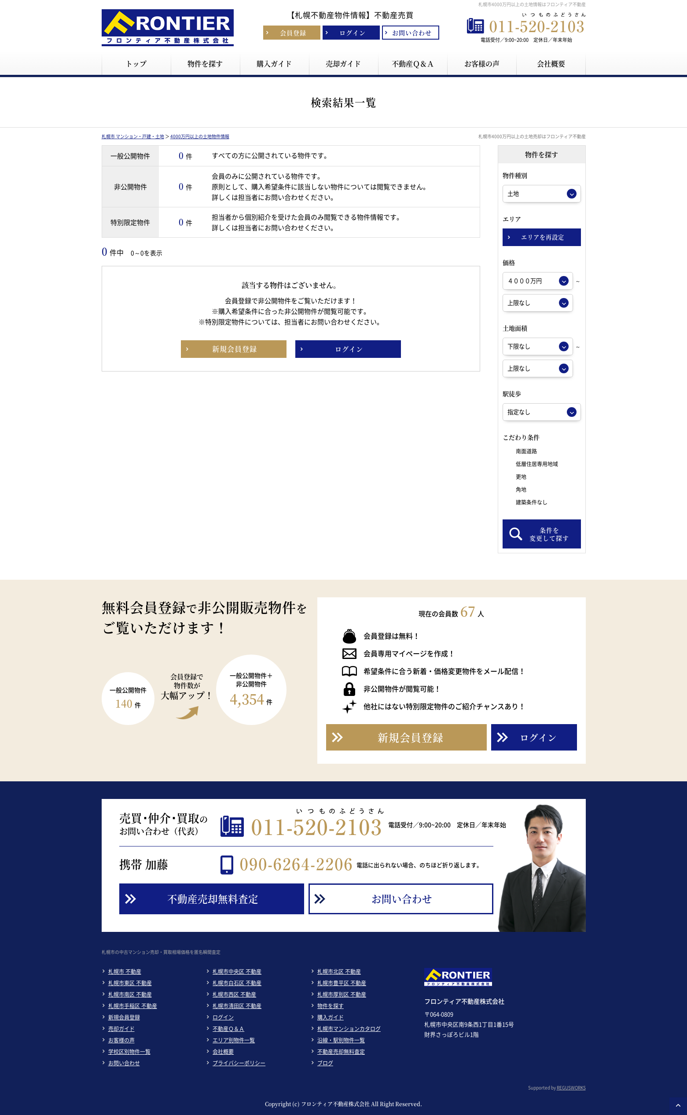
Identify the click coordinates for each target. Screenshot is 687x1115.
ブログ (325, 1063)
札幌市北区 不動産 (339, 971)
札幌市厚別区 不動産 (341, 994)
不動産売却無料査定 (341, 1052)
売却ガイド (121, 1029)
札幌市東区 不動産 (130, 983)
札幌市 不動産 (124, 971)
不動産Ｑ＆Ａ (228, 1029)
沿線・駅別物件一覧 (341, 1040)
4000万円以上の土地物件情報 (199, 136)
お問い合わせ (124, 1063)
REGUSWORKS (571, 1087)
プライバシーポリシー (239, 1063)
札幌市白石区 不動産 (237, 983)
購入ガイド (330, 1017)
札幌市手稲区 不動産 (132, 1006)
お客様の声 (121, 1040)
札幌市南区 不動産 (130, 994)
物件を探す (330, 1006)
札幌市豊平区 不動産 (341, 983)
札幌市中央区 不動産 (237, 971)
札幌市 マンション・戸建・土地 (133, 136)
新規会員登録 (124, 1017)
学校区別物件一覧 (129, 1052)
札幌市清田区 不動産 (237, 1006)
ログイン (223, 1017)
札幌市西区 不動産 (234, 994)
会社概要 (223, 1052)
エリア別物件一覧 (234, 1040)
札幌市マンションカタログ (349, 1029)
